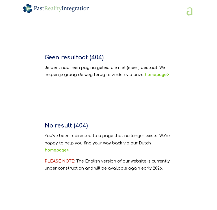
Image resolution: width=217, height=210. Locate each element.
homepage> (57, 150)
